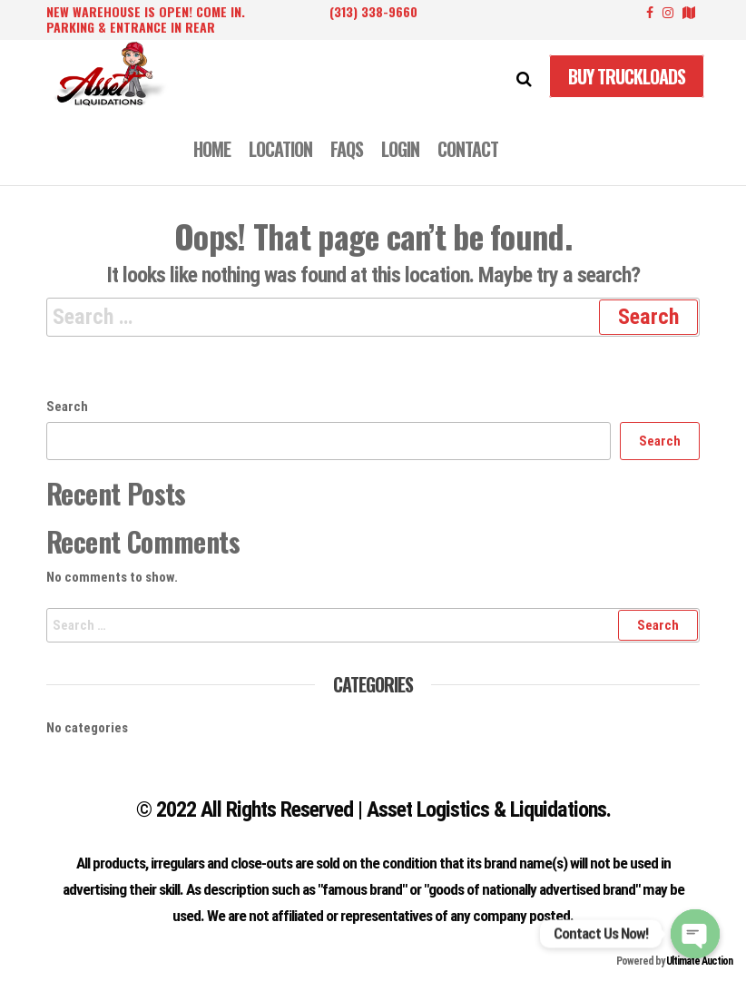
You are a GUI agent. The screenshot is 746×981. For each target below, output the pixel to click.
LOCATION (280, 148)
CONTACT (467, 148)
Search (67, 406)
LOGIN (400, 148)
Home (212, 148)
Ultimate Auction (699, 961)
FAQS (346, 148)
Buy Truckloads (626, 76)
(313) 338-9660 (373, 11)
